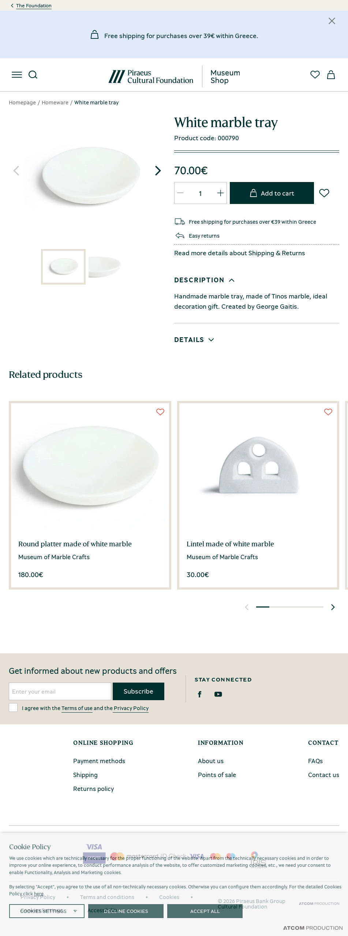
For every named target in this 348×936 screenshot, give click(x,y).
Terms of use (77, 708)
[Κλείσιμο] (332, 21)
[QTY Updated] (180, 193)
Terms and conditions (107, 896)
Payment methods (99, 761)
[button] (158, 170)
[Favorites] (315, 75)
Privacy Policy (131, 708)
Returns (293, 252)
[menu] (17, 74)
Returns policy (93, 788)
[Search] (33, 75)
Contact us (323, 774)
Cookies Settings (41, 910)
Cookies (169, 896)
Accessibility (103, 910)
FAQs (315, 761)
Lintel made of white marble (230, 543)
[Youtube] (218, 694)
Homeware (55, 102)
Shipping (261, 252)
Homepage (22, 102)
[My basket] (331, 75)
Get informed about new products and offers (93, 671)
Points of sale (217, 774)
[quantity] (200, 193)
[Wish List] (324, 193)
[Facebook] (200, 694)
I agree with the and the (79, 707)
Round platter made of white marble (75, 543)
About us (211, 761)
